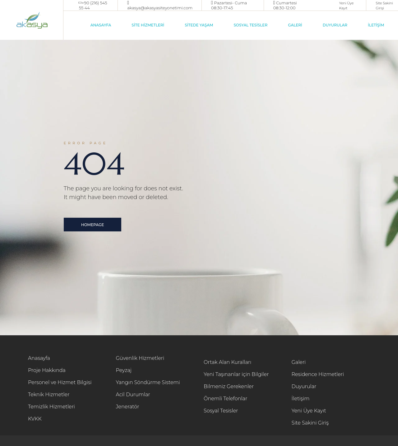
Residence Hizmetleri (318, 374)
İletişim (301, 399)
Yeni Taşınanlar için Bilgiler (236, 374)
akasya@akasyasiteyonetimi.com (159, 7)
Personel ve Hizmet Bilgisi (60, 382)
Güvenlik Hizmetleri (140, 358)
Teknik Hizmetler (48, 394)
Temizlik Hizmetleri (51, 407)
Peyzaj (124, 370)
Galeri (299, 362)
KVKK (35, 419)
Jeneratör (127, 407)
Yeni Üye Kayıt (309, 411)
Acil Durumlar (133, 394)
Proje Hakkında (47, 370)
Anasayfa (39, 358)
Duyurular (304, 386)
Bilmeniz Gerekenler (229, 386)
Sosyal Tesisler (221, 411)
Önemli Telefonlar (225, 399)
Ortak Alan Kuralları (227, 362)
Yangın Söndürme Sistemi (148, 382)
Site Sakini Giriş (310, 423)
